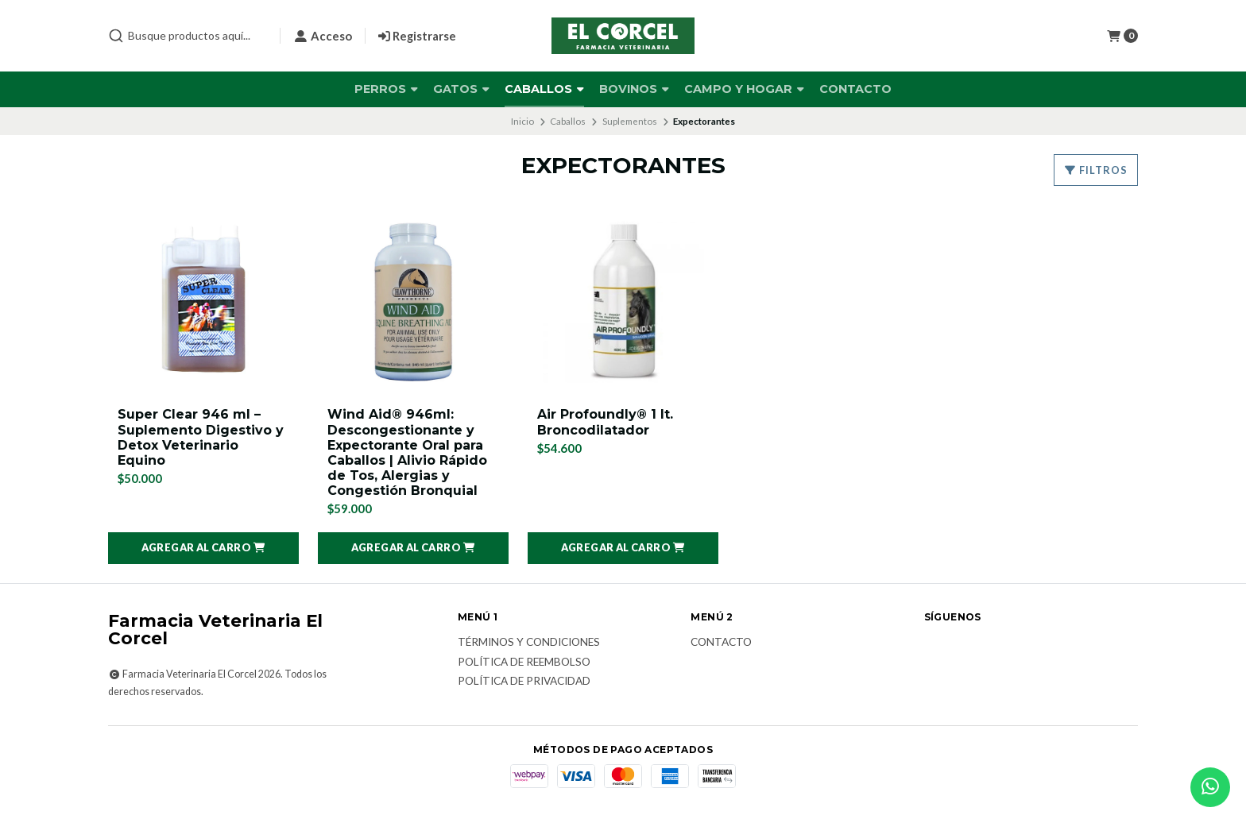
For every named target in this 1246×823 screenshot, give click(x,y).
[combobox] (187, 36)
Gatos (461, 89)
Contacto (855, 89)
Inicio (522, 121)
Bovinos (634, 89)
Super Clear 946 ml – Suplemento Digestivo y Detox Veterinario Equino (201, 437)
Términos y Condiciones (529, 642)
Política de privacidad (524, 681)
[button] (203, 548)
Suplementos (629, 121)
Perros (386, 89)
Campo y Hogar (744, 89)
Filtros (1096, 170)
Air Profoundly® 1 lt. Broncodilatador (605, 422)
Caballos (544, 89)
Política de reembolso (524, 662)
